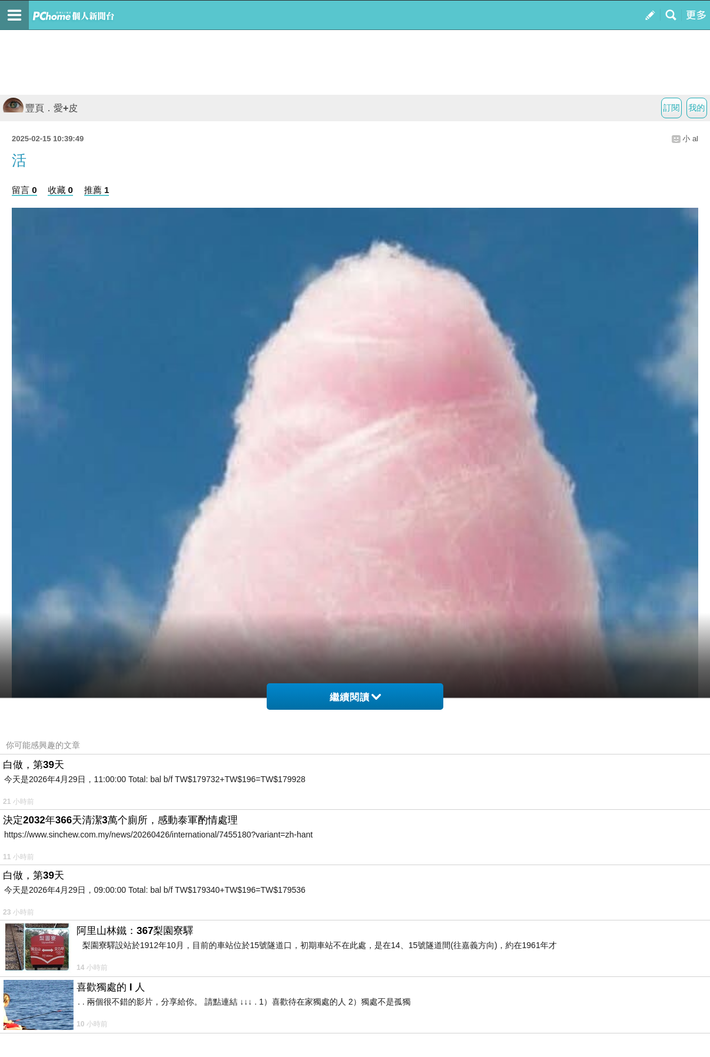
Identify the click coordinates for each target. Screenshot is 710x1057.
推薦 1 (97, 190)
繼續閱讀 (355, 697)
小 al (690, 138)
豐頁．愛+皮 (40, 108)
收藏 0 (60, 190)
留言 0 (24, 190)
